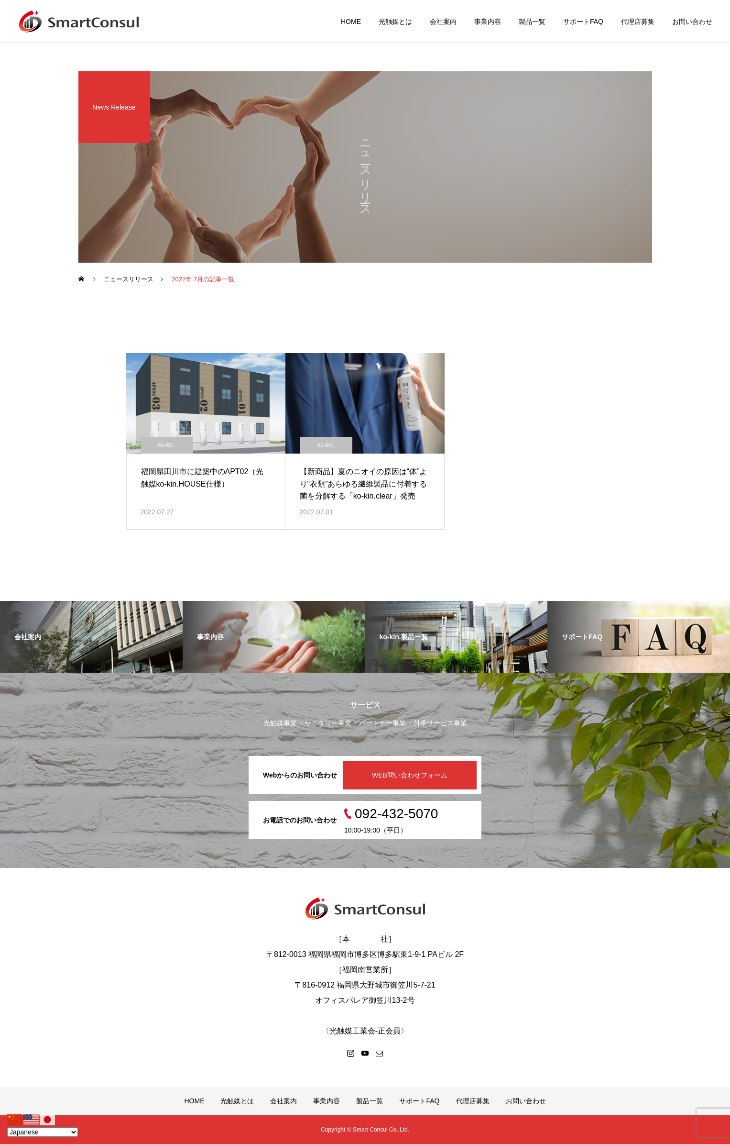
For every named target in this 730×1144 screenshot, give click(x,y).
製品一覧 (532, 21)
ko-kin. (166, 445)
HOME (351, 21)
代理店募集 (637, 21)
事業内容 (487, 21)
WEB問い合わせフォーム (409, 775)
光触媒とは (395, 21)
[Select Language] (42, 1132)
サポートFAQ (583, 21)
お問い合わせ (692, 21)
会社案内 (443, 21)
